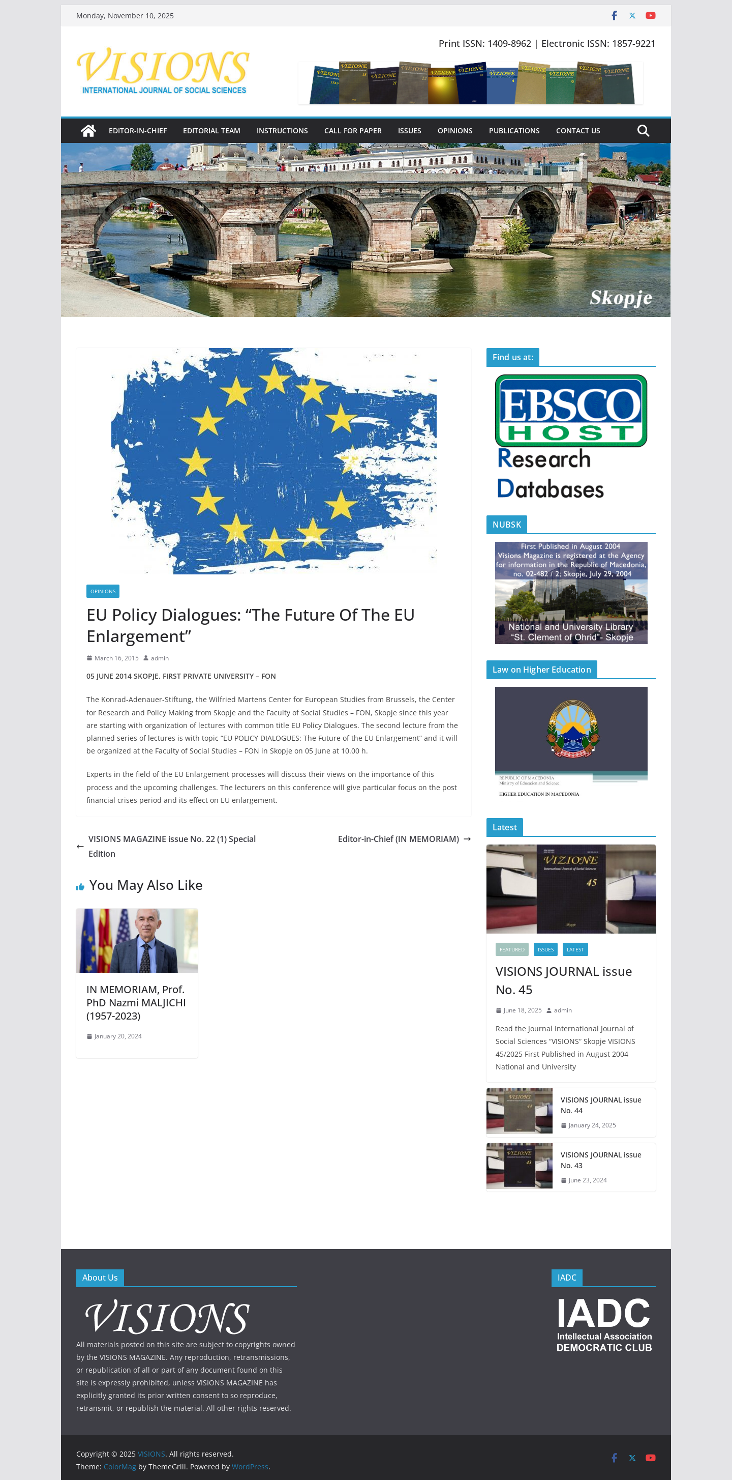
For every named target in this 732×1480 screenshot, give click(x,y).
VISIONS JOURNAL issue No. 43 (601, 1160)
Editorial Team (211, 130)
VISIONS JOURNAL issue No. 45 (564, 980)
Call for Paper (353, 130)
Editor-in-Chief (138, 130)
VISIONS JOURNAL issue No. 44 (601, 1105)
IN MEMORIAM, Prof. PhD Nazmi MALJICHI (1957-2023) (136, 1002)
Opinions (455, 130)
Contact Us (578, 130)
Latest (575, 949)
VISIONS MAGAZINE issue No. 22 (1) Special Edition (166, 846)
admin (160, 658)
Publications (514, 130)
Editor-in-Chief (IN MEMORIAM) (404, 839)
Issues (409, 130)
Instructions (282, 130)
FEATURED (512, 949)
